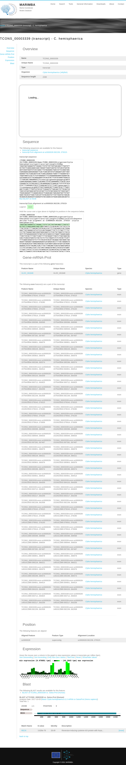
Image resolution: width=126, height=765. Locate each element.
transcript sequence (30, 150)
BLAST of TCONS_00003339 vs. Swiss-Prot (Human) (43, 693)
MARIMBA (27, 4)
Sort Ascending (40, 657)
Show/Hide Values (89, 657)
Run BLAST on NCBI (27, 199)
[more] (121, 730)
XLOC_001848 (27, 273)
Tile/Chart (71, 657)
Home (53, 4)
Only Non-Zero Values (56, 657)
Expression (9, 60)
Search (62, 4)
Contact (121, 4)
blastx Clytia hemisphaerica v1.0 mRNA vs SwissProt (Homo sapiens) (69, 699)
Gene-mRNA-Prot (7, 54)
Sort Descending (26, 657)
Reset (78, 657)
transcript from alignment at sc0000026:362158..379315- (45, 152)
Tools (71, 4)
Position (11, 57)
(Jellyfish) (55, 72)
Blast (12, 63)
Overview (10, 48)
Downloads (101, 4)
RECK (23, 730)
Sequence (10, 51)
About (111, 4)
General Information (85, 4)
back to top (23, 736)
